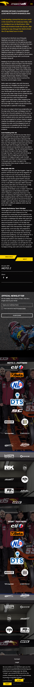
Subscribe (17, 315)
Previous (9, 257)
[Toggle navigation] (31, 3)
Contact (17, 659)
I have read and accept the (15, 308)
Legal (17, 662)
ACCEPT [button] (19, 680)
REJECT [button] (7, 684)
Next (25, 259)
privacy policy (22, 308)
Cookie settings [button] (7, 680)
